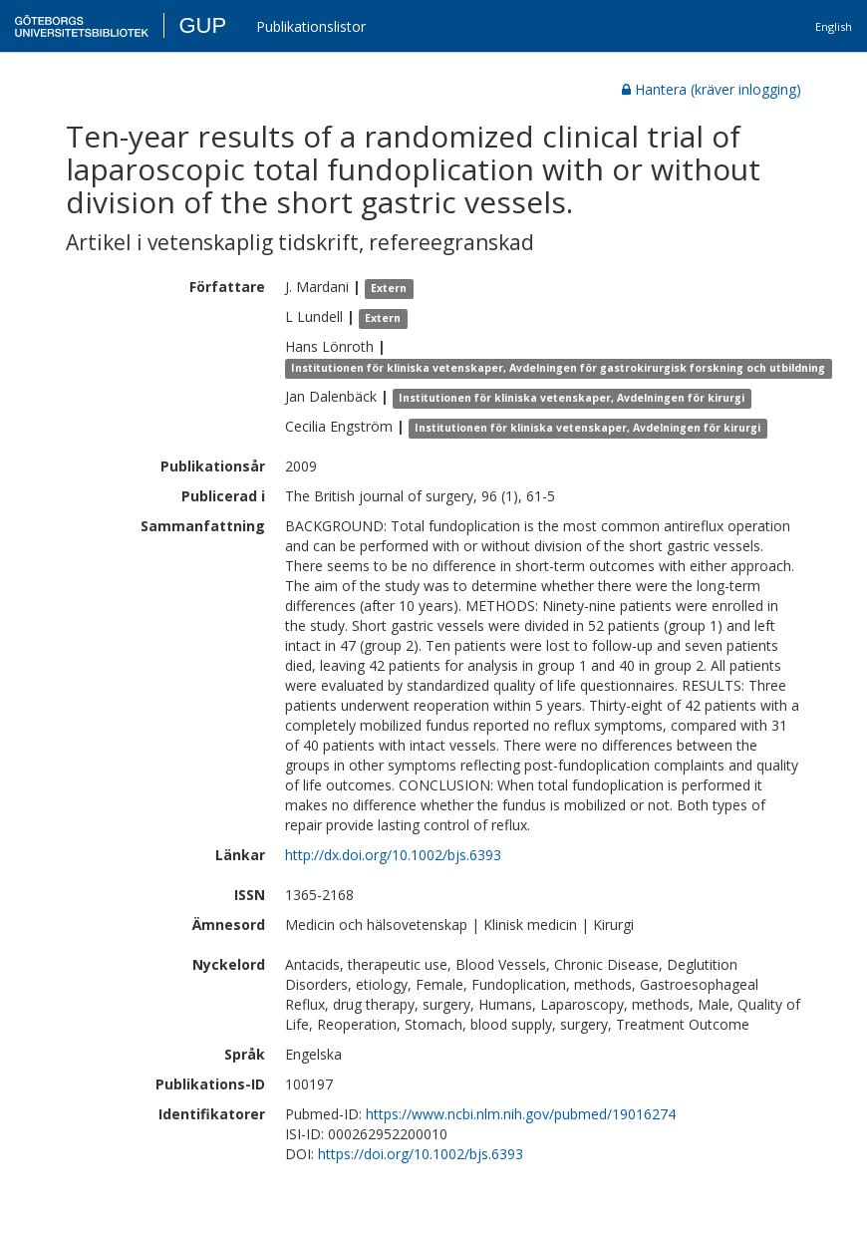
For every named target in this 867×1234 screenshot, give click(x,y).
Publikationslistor (311, 26)
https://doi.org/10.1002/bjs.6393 (420, 1153)
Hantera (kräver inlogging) (711, 89)
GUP (202, 25)
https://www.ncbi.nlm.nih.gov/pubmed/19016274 (521, 1113)
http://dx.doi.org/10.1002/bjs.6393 (393, 854)
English (833, 26)
